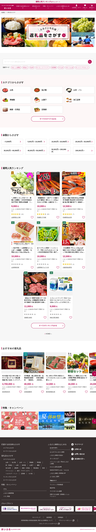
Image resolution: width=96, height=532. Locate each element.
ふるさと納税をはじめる (62, 7)
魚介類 (14, 462)
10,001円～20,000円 (59, 142)
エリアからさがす (8, 448)
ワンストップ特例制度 (56, 484)
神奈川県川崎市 (54, 317)
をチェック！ (47, 2)
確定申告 (52, 488)
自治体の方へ (78, 459)
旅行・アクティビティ (23, 470)
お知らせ (76, 449)
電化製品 (36, 468)
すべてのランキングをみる (48, 325)
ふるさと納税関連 (8, 493)
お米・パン (22, 462)
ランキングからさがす (9, 476)
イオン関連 (6, 496)
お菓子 (31, 465)
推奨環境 (49, 517)
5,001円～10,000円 (35, 142)
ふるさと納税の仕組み (56, 455)
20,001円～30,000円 (83, 142)
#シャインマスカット (82, 67)
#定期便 (53, 67)
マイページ (77, 444)
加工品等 (8, 468)
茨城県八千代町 (41, 217)
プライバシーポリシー (65, 520)
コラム (5, 489)
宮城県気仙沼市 (67, 217)
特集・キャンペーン (48, 7)
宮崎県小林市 (28, 317)
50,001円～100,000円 (58, 151)
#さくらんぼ (69, 67)
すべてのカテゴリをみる (48, 119)
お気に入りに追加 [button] (32, 217)
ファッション (10, 470)
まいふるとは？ (54, 458)
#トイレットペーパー (42, 67)
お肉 (7, 462)
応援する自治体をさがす (22, 7)
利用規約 (60, 517)
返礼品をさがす (36, 7)
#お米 (32, 67)
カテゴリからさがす (9, 459)
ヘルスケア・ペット (11, 473)
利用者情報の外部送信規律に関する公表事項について (37, 520)
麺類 (38, 465)
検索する (90, 62)
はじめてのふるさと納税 (57, 452)
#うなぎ (61, 67)
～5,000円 (7, 142)
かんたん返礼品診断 (56, 467)
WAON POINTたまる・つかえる (59, 470)
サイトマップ (36, 517)
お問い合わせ (78, 454)
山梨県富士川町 (16, 217)
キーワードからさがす (9, 451)
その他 (30, 473)
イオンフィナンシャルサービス (48, 523)
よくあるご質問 (54, 476)
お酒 (17, 465)
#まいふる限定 (16, 67)
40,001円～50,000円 (35, 151)
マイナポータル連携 (56, 491)
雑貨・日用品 (26, 468)
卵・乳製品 (9, 465)
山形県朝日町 (15, 267)
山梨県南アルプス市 (43, 267)
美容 (43, 468)
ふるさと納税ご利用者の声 (58, 473)
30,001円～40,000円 (11, 151)
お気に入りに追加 (20, 391)
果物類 (31, 462)
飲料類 (24, 465)
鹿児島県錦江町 (50, 391)
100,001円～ (80, 151)
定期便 (23, 473)
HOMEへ (49, 334)
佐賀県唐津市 (72, 391)
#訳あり (25, 67)
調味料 (16, 468)
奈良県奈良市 (6, 391)
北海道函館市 (28, 391)
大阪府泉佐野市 (67, 267)
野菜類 (39, 462)
